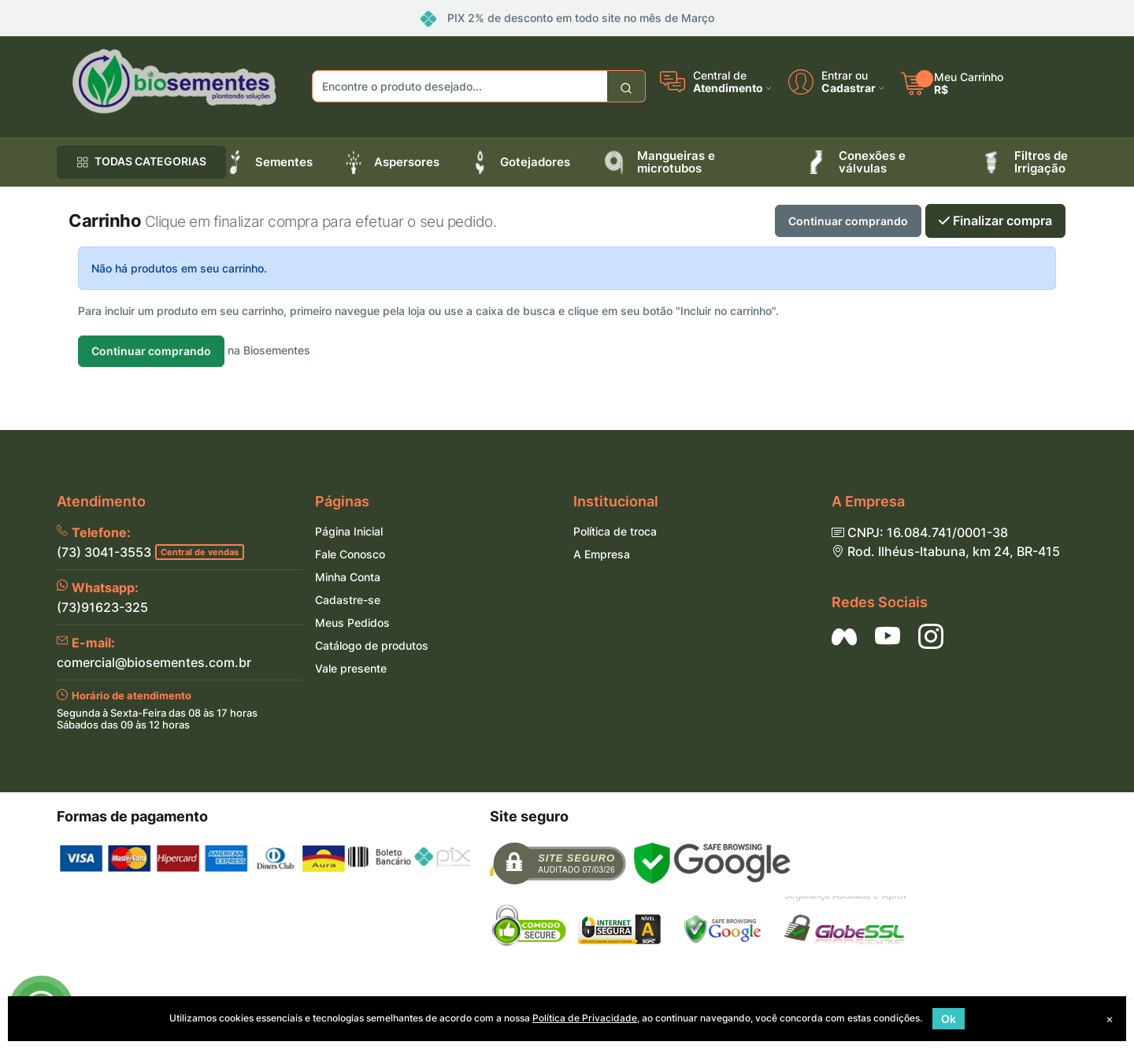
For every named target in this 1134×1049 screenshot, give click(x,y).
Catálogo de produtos (371, 645)
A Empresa (601, 554)
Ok (948, 1018)
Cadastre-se (347, 599)
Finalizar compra (995, 220)
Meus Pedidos (352, 622)
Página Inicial (349, 531)
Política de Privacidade (584, 1018)
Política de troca (615, 531)
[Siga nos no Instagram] (930, 636)
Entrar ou (844, 75)
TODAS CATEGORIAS (141, 161)
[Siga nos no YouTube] (887, 636)
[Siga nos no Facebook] (844, 636)
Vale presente (351, 668)
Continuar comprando (848, 221)
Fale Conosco (350, 554)
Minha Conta (347, 577)
